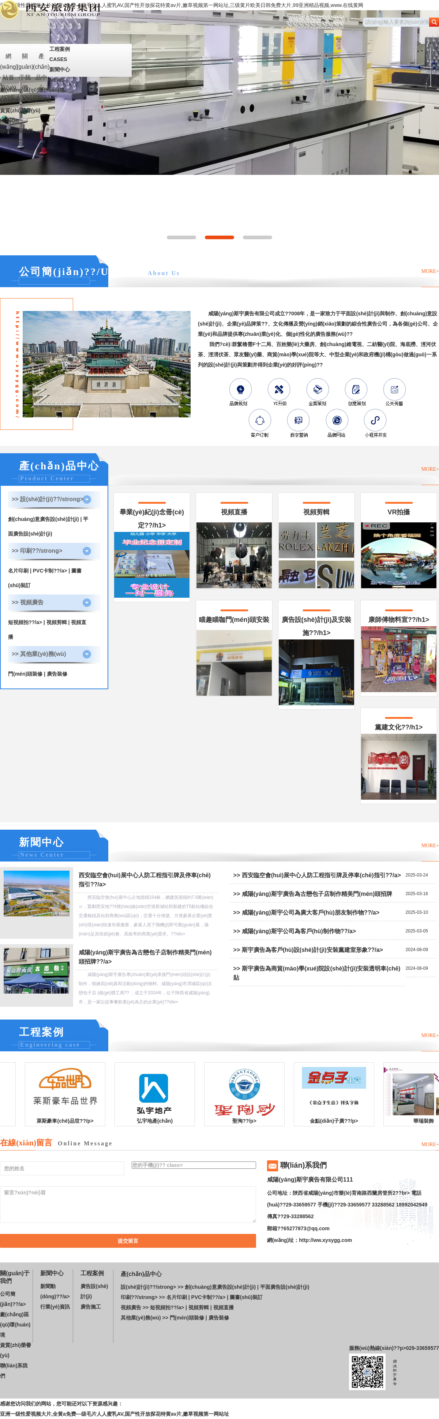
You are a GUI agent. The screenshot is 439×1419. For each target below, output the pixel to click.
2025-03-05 (417, 931)
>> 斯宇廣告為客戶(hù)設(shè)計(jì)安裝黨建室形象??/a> (308, 950)
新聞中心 (66, 76)
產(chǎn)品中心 (41, 65)
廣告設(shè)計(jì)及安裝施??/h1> (316, 660)
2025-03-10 (417, 912)
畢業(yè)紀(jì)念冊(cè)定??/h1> (152, 553)
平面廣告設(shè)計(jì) (284, 1287)
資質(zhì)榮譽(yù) (66, 117)
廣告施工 (90, 1307)
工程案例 (66, 55)
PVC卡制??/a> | (52, 571)
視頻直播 (223, 1307)
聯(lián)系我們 (66, 137)
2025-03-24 (417, 875)
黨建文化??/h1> (398, 762)
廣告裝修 (57, 674)
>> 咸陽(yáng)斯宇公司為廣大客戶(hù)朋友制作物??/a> (306, 912)
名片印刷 (18, 571)
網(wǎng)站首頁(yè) (8, 65)
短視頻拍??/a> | (27, 622)
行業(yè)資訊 (55, 1307)
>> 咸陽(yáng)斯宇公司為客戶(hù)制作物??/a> (294, 931)
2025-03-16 (417, 893)
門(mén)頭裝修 (25, 674)
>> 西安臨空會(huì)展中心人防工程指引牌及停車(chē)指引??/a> (317, 875)
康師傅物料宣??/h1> (398, 654)
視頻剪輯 (56, 622)
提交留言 (128, 1241)
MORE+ (430, 271)
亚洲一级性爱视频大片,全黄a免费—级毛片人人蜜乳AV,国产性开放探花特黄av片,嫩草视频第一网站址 (114, 1414)
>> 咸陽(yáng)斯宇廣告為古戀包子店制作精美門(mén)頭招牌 (313, 894)
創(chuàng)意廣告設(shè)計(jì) (43, 519)
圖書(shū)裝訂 (246, 1297)
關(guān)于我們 (24, 65)
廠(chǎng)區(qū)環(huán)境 (66, 96)
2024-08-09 (417, 949)
